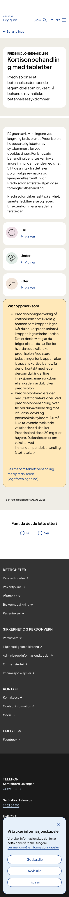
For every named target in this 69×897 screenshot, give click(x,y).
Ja (27, 533)
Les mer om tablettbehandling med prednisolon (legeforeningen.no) (31, 474)
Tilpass (34, 882)
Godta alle (34, 859)
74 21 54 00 (11, 805)
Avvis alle (34, 871)
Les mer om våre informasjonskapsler (33, 847)
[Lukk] (58, 825)
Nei (46, 533)
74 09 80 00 (12, 789)
